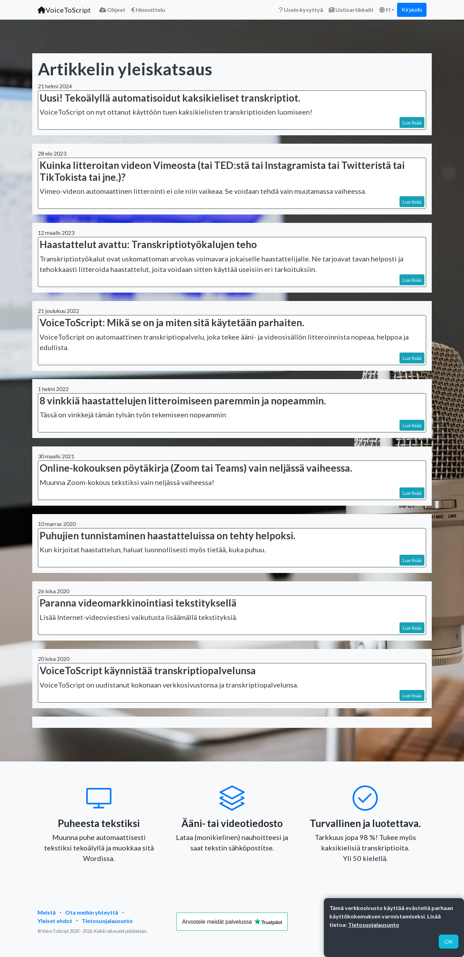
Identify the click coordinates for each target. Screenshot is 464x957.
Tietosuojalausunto (107, 920)
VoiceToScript (64, 10)
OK (448, 941)
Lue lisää (412, 122)
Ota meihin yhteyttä (91, 912)
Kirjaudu (412, 9)
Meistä (46, 912)
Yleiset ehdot (54, 920)
